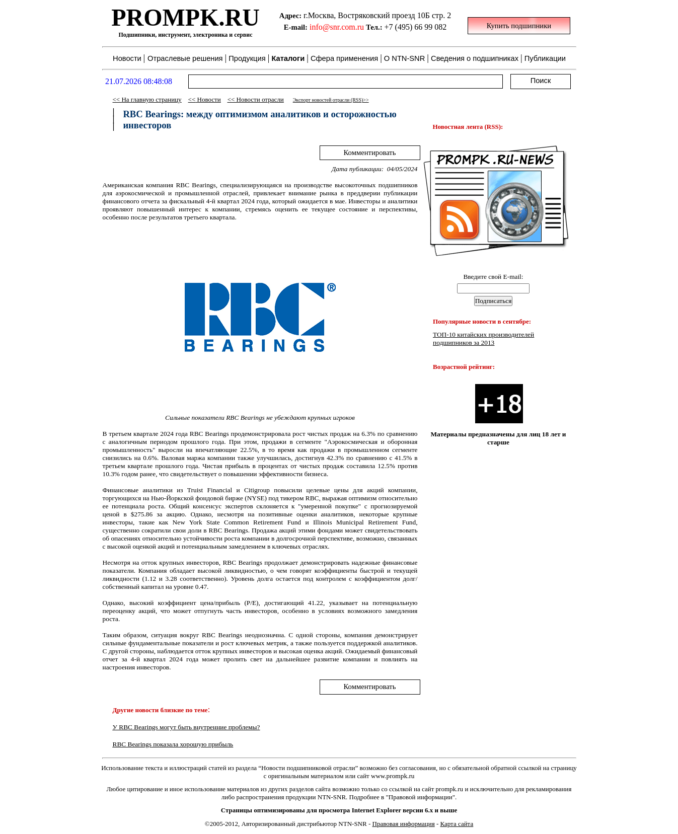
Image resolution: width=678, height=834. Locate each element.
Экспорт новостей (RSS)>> (331, 100)
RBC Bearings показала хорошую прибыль (173, 744)
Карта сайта (457, 823)
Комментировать (370, 152)
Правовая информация (403, 823)
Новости (209, 99)
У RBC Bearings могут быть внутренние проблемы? (186, 727)
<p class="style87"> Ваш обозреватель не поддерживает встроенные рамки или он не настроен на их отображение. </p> (339, 45)
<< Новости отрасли (256, 99)
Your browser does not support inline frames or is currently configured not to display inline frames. (493, 383)
